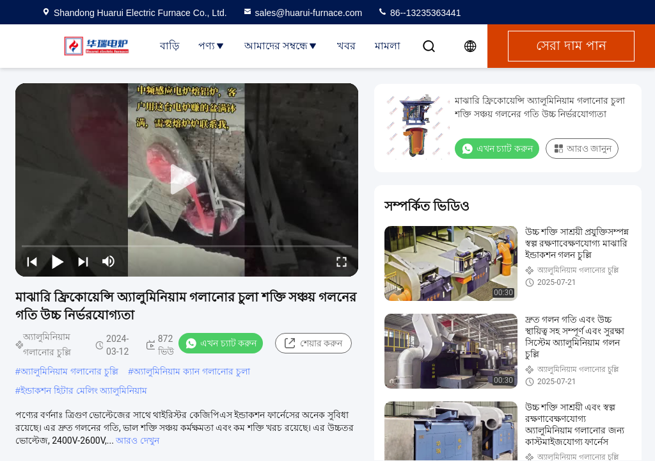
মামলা (387, 45)
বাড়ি (169, 45)
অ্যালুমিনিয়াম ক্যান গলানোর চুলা (191, 371)
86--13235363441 (419, 13)
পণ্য (211, 45)
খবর (346, 45)
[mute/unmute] (109, 261)
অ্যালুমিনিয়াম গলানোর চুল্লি (69, 371)
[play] (187, 180)
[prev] (32, 261)
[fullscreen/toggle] (341, 261)
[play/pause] (57, 261)
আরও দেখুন (137, 440)
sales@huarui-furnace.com (302, 13)
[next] (83, 261)
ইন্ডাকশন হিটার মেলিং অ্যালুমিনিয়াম (84, 390)
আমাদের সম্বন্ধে (281, 45)
